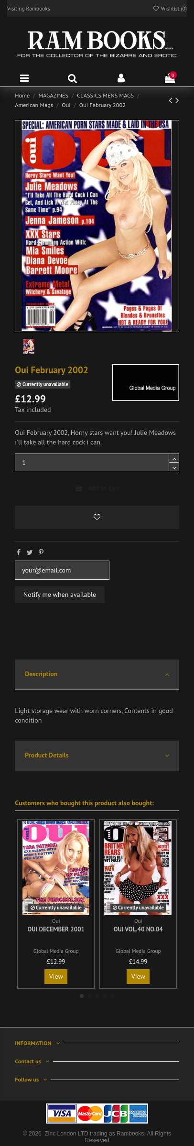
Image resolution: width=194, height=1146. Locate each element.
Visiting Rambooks (28, 8)
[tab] (97, 675)
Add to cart (97, 488)
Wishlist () (169, 8)
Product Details (97, 756)
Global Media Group (56, 951)
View (56, 976)
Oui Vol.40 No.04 (138, 929)
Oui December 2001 (56, 929)
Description (97, 675)
